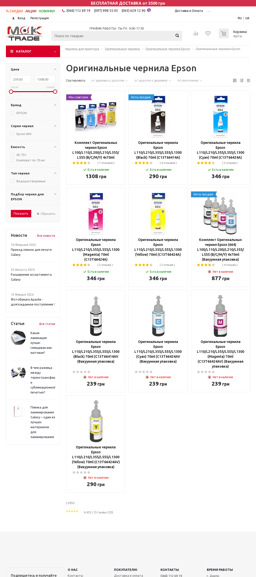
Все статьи (47, 323)
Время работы (220, 569)
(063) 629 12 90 (136, 10)
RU (240, 18)
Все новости (46, 235)
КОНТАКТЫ (169, 569)
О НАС (73, 569)
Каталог (24, 51)
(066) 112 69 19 (78, 11)
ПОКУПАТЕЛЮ (125, 569)
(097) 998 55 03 (106, 11)
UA (247, 18)
